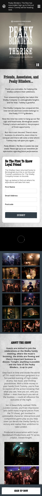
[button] (39, 6)
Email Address (11, 195)
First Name (10, 187)
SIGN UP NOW (21, 490)
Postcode (9, 204)
